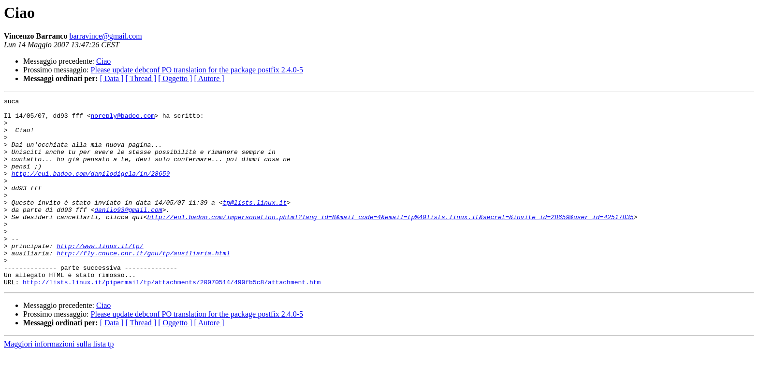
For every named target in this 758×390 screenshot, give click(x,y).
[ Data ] (112, 78)
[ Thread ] (141, 78)
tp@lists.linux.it (254, 224)
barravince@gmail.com (105, 36)
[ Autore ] (209, 78)
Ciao (103, 61)
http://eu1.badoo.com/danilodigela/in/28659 (91, 189)
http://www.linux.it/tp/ (100, 276)
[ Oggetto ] (175, 78)
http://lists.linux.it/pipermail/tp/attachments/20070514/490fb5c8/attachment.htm (172, 319)
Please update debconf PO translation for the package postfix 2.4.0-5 (197, 70)
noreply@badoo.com (122, 119)
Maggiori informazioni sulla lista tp (59, 381)
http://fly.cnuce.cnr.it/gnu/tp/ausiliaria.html (143, 284)
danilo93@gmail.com (128, 232)
